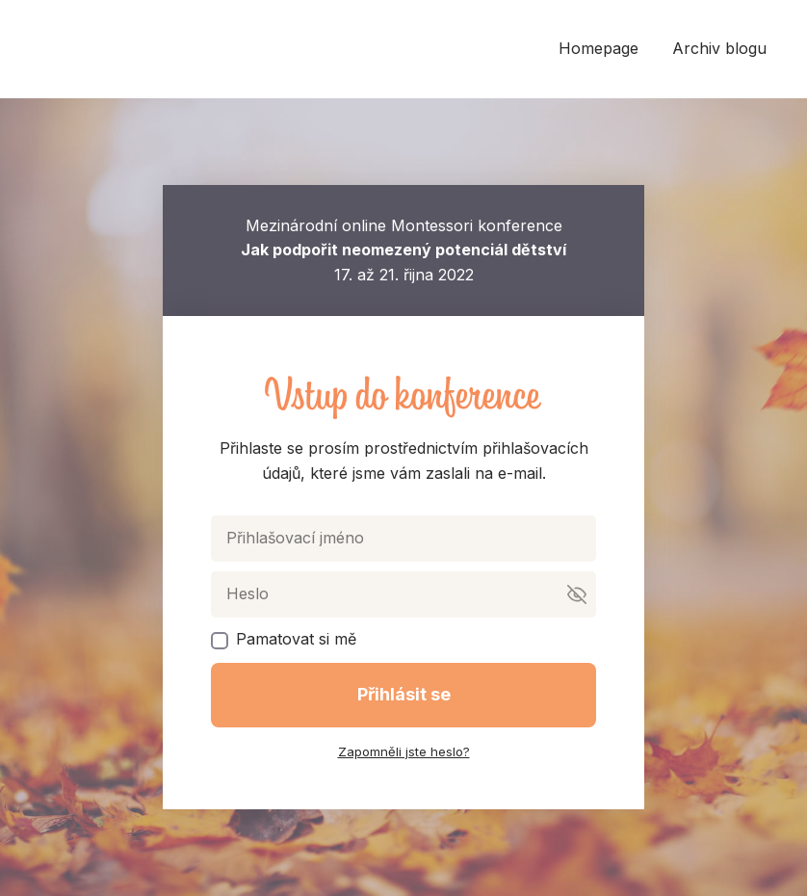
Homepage (598, 48)
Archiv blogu (719, 48)
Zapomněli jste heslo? (404, 751)
